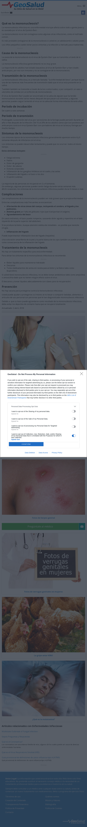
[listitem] (43, 406)
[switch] (74, 411)
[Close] (82, 374)
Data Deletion (30, 453)
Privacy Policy (57, 453)
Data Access (43, 453)
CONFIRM (26, 444)
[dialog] (43, 413)
